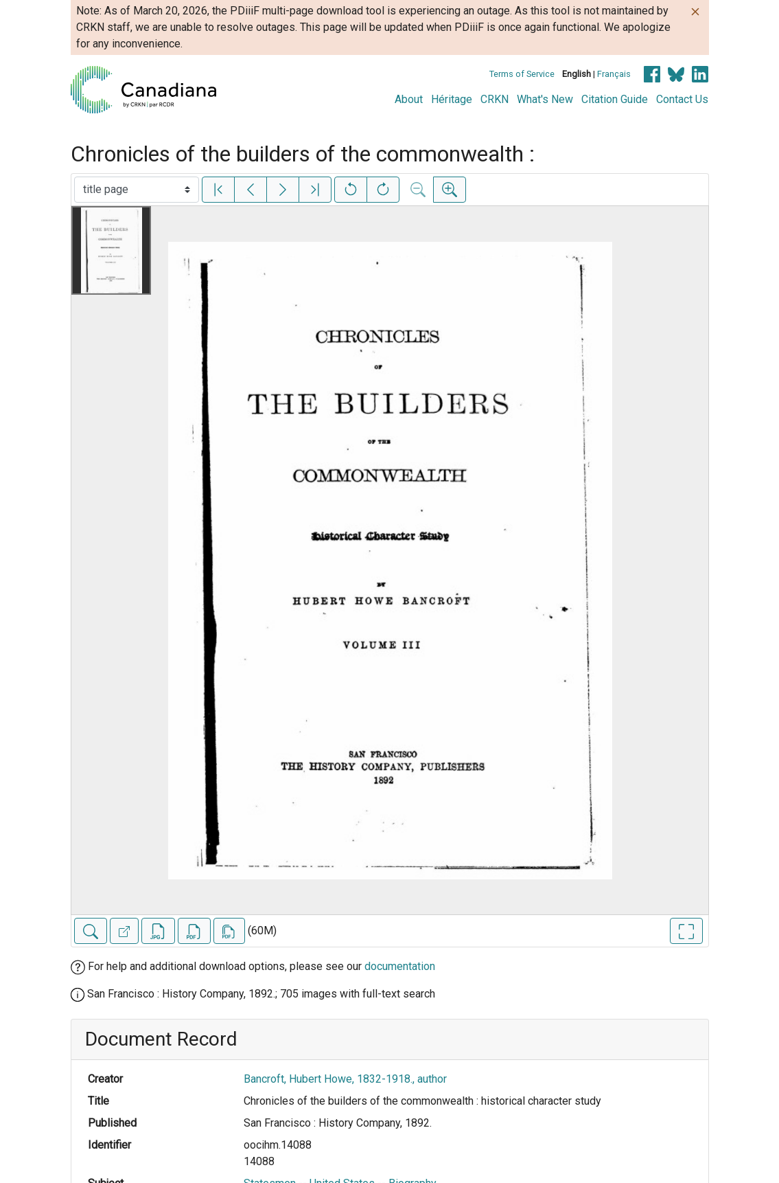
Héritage (451, 99)
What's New (545, 99)
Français (614, 74)
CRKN (494, 99)
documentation (399, 966)
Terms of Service (522, 74)
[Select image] (136, 190)
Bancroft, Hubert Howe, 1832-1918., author (345, 1078)
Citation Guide (614, 99)
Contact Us (682, 99)
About (409, 99)
